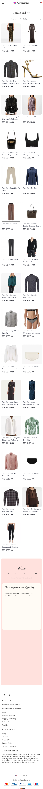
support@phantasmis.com (11, 704)
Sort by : (14, 19)
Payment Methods (8, 715)
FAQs (4, 712)
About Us (5, 737)
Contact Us (6, 740)
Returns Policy (7, 722)
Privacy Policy (7, 743)
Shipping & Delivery (9, 719)
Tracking (5, 725)
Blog (4, 733)
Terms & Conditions (9, 746)
